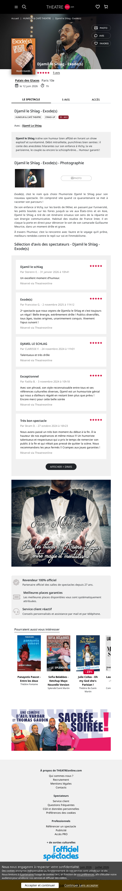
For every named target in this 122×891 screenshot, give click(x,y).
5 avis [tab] (66, 99)
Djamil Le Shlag (32, 125)
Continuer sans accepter (81, 885)
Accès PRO (61, 834)
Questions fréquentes (61, 805)
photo (100, 28)
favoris (101, 43)
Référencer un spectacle (61, 826)
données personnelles (65, 809)
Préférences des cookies (61, 812)
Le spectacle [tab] (31, 99)
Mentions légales (61, 783)
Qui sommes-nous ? (61, 776)
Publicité (61, 830)
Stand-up (50, 117)
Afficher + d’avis (61, 466)
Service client (61, 801)
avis (99, 35)
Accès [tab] (96, 99)
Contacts (61, 787)
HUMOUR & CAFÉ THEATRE (28, 117)
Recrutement (61, 779)
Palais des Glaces (27, 80)
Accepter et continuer (40, 885)
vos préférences (85, 874)
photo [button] (76, 178)
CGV (45, 809)
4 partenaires (27, 874)
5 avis (56, 72)
